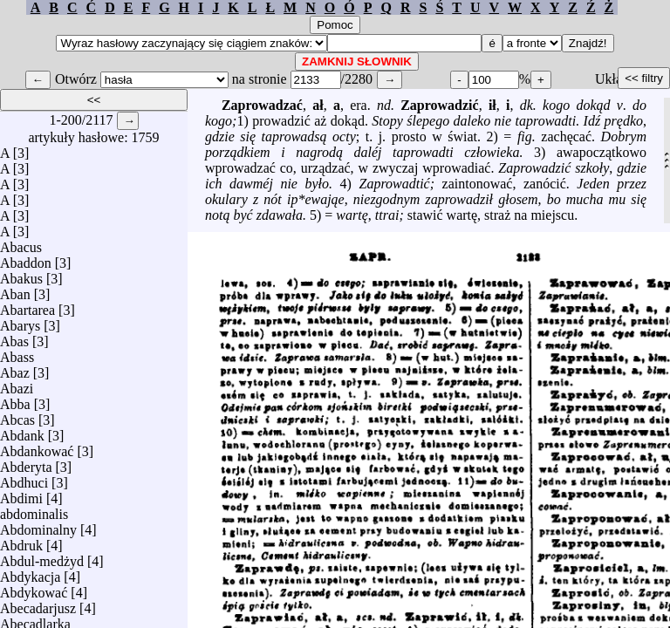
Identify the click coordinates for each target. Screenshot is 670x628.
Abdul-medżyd (42, 557)
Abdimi (21, 494)
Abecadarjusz (38, 604)
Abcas (17, 415)
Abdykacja (30, 572)
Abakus (21, 274)
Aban (15, 290)
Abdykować (33, 588)
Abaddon (25, 258)
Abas (14, 337)
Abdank (22, 431)
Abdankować (36, 447)
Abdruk (21, 541)
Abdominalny (38, 525)
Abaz (15, 368)
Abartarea (27, 305)
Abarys (20, 321)
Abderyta (26, 462)
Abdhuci (24, 478)
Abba (15, 399)
